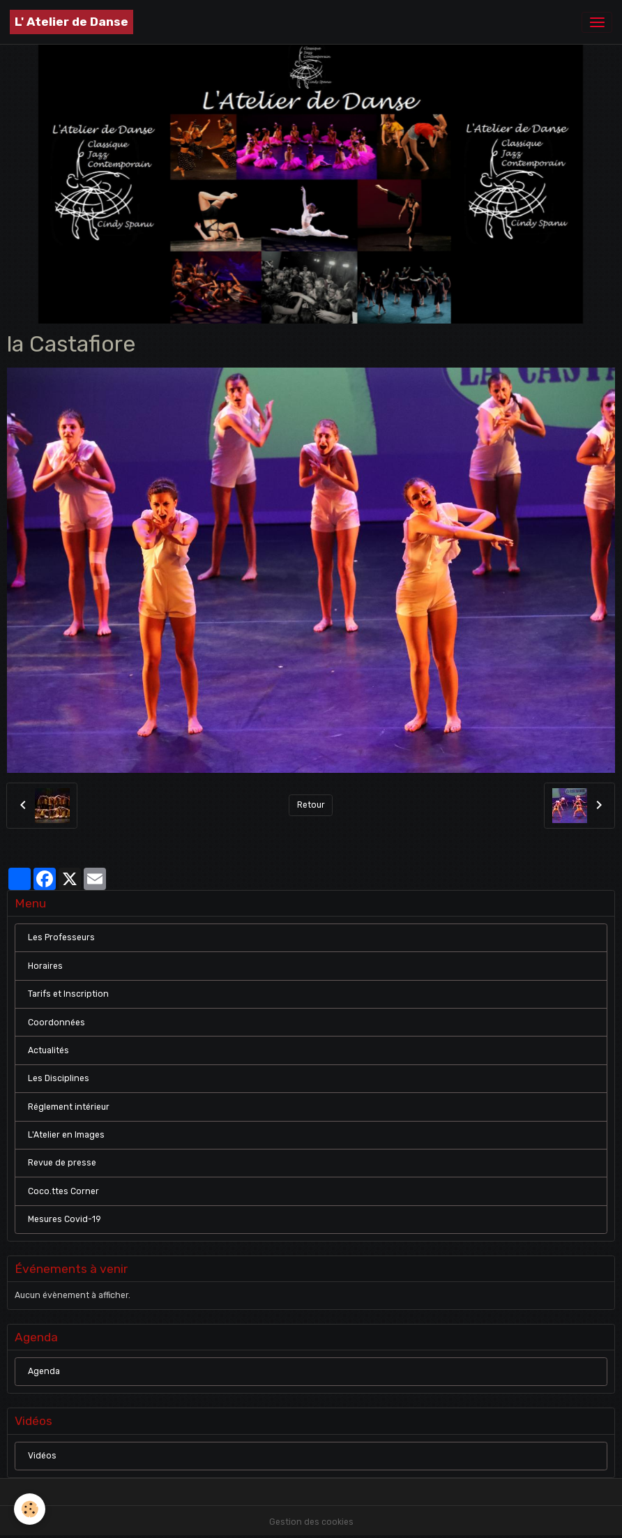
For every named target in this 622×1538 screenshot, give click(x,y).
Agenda (44, 1371)
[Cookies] (29, 1509)
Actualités (48, 1050)
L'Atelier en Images (66, 1135)
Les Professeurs (61, 937)
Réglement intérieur (68, 1107)
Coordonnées (56, 1022)
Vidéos (42, 1456)
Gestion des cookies (311, 1522)
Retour (311, 805)
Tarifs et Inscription (68, 994)
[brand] (71, 22)
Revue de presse (62, 1163)
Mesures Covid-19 (64, 1219)
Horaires (45, 966)
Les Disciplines (58, 1078)
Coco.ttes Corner (63, 1191)
